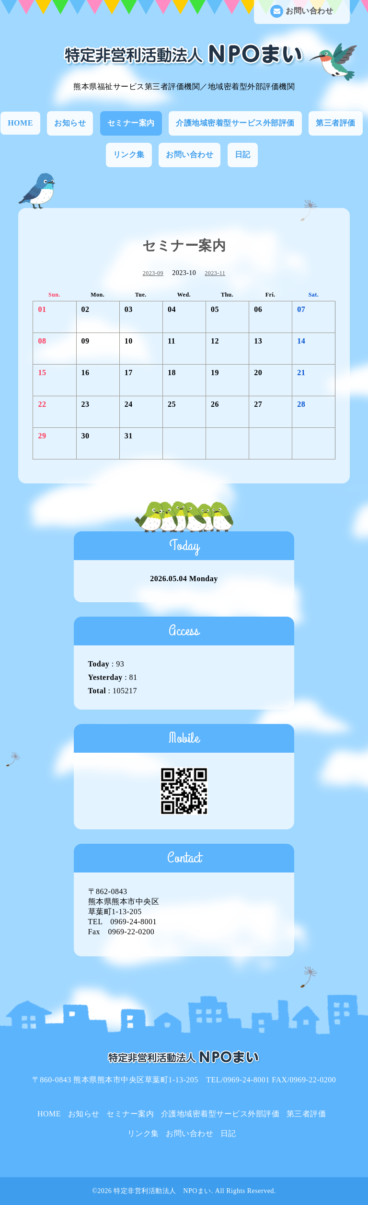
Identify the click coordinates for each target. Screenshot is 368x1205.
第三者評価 (336, 123)
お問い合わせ (301, 11)
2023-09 (153, 273)
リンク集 (129, 154)
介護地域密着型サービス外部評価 (235, 123)
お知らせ (70, 123)
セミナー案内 (131, 123)
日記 (243, 154)
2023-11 (215, 273)
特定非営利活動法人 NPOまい (162, 1190)
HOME (20, 123)
